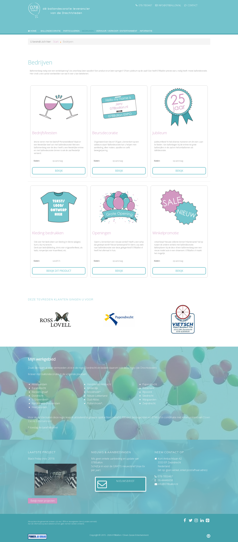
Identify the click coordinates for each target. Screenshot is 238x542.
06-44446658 (165, 480)
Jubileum (159, 132)
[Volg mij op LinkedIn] (201, 520)
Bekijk (59, 171)
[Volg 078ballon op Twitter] (190, 520)
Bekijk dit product (58, 271)
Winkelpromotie (165, 232)
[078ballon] (59, 10)
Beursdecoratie (105, 132)
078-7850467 (165, 476)
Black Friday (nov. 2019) (41, 458)
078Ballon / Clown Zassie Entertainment (130, 535)
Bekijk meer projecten (42, 500)
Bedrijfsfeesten (44, 132)
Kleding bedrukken (48, 232)
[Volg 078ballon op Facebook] (184, 520)
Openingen (101, 232)
